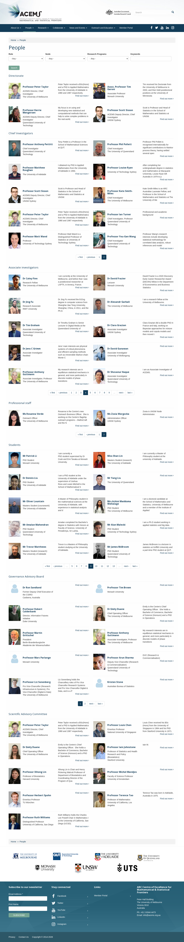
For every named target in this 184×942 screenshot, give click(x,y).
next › (121, 392)
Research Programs (96, 54)
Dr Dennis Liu (30, 478)
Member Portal (126, 28)
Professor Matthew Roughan (34, 169)
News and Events (78, 28)
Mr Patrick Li (30, 455)
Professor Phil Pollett (119, 144)
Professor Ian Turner (119, 214)
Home (13, 40)
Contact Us (24, 937)
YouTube (58, 910)
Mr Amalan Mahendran (36, 524)
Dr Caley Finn (30, 278)
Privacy (12, 937)
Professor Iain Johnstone (121, 747)
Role (11, 54)
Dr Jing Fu (28, 301)
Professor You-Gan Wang (121, 236)
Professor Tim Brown (119, 587)
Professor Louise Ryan (120, 167)
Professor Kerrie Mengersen (32, 111)
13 (114, 566)
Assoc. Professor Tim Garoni (119, 88)
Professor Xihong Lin (34, 772)
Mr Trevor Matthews (34, 546)
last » (130, 392)
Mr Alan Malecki (116, 524)
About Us (16, 28)
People (29, 28)
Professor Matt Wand (35, 236)
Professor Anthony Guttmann (33, 373)
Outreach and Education (103, 28)
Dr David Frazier (116, 278)
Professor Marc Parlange (37, 657)
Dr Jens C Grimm (32, 348)
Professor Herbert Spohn (37, 795)
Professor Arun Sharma (120, 657)
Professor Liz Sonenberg (37, 682)
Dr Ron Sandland (32, 587)
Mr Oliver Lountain (33, 501)
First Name (13, 904)
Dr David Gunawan (117, 348)
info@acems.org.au (152, 915)
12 (108, 566)
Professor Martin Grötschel (32, 634)
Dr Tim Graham (31, 325)
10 (96, 566)
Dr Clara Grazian (116, 325)
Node (47, 54)
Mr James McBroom (118, 546)
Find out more (82, 96)
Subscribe (19, 915)
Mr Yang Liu (114, 478)
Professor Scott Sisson (120, 110)
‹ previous (90, 257)
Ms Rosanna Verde (33, 413)
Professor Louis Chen (119, 725)
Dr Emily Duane (115, 609)
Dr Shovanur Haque (118, 372)
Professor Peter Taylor (36, 86)
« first (80, 257)
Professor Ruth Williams (36, 817)
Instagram (58, 924)
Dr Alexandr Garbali (118, 301)
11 (102, 566)
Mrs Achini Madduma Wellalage (119, 502)
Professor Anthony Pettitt (38, 144)
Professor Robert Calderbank (32, 610)
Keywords (135, 54)
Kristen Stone (115, 682)
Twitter (57, 903)
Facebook (58, 896)
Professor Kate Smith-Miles (120, 192)
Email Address (16, 894)
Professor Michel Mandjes (122, 772)
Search (14, 68)
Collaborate (59, 28)
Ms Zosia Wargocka (118, 413)
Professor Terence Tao (120, 795)
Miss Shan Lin (115, 455)
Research (43, 28)
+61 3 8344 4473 (148, 912)
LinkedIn (58, 917)
